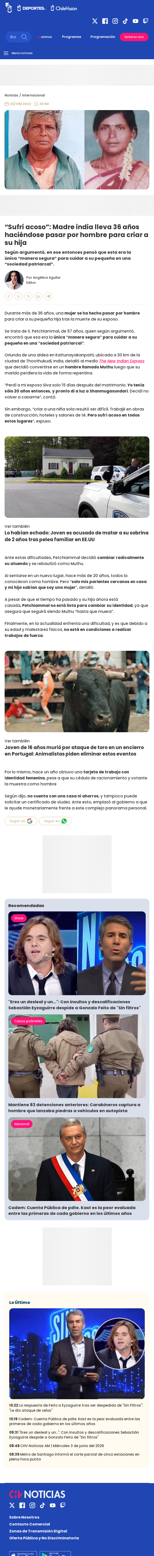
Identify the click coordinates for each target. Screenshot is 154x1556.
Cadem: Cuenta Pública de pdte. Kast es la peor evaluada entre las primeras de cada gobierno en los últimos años (72, 1210)
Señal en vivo (134, 37)
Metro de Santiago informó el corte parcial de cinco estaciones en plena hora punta (74, 1457)
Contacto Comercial (29, 1524)
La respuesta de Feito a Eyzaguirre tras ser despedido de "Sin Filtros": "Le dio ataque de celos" (76, 1408)
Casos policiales (28, 1021)
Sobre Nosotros (24, 1517)
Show (19, 918)
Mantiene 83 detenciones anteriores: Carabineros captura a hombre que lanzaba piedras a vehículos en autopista (74, 1107)
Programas (71, 36)
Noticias (11, 95)
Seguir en (20, 821)
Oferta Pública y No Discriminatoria (44, 1538)
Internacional (33, 95)
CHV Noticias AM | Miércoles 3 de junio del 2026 (56, 1445)
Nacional (21, 1124)
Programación (103, 36)
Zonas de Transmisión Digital (38, 1531)
